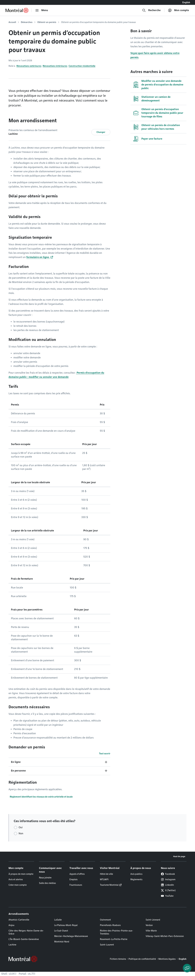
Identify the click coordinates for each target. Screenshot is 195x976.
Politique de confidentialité (142, 959)
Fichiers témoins (118, 959)
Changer (100, 132)
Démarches (26, 22)
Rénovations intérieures (55, 66)
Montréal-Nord (61, 941)
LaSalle (58, 920)
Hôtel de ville (106, 874)
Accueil (12, 22)
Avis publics (136, 874)
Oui (21, 827)
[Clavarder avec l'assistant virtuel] (187, 968)
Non (21, 833)
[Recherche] (151, 10)
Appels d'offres (77, 874)
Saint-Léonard (153, 920)
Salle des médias (47, 883)
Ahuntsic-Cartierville (19, 920)
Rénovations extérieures (28, 66)
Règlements (136, 879)
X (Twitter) (168, 890)
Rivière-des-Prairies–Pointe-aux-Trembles (116, 932)
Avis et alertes (16, 879)
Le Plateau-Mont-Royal (66, 925)
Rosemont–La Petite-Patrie (113, 939)
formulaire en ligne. (38, 257)
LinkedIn (167, 884)
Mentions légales (167, 959)
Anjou (11, 925)
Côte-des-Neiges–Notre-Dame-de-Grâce (26, 932)
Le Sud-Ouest (61, 930)
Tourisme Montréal (109, 885)
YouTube (167, 895)
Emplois (73, 879)
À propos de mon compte (21, 874)
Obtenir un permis (46, 22)
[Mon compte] (178, 10)
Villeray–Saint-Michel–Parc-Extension (165, 936)
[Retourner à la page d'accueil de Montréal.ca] (17, 10)
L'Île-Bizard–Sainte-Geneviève (24, 939)
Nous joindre (45, 877)
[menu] (41, 10)
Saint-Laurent (107, 944)
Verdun (149, 925)
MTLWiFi (104, 879)
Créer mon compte (18, 885)
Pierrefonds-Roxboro (110, 925)
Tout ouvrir (104, 753)
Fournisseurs (75, 885)
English (186, 2)
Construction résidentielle (82, 66)
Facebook (168, 873)
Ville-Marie (151, 930)
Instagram (168, 879)
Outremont (105, 920)
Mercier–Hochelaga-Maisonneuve (71, 936)
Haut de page (179, 856)
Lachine (12, 944)
